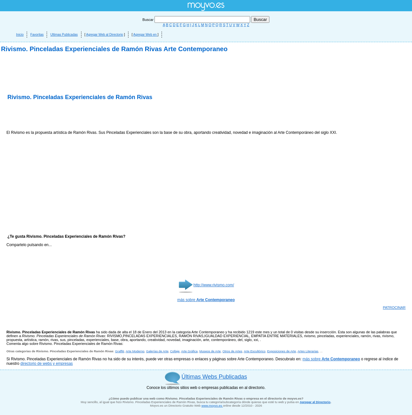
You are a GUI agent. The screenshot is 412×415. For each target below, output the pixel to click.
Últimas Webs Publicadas (214, 377)
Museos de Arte (210, 351)
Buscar (197, 20)
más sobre (206, 300)
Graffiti (119, 351)
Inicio (19, 34)
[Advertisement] (81, 115)
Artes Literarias (307, 351)
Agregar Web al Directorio (104, 34)
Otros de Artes (232, 351)
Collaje (175, 351)
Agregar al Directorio (315, 402)
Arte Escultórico (254, 351)
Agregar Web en (145, 34)
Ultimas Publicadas (64, 34)
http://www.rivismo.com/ (213, 285)
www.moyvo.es (212, 405)
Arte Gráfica (189, 351)
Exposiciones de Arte (281, 351)
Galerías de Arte (157, 351)
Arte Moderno (135, 351)
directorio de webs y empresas (46, 363)
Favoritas (36, 34)
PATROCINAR (394, 307)
